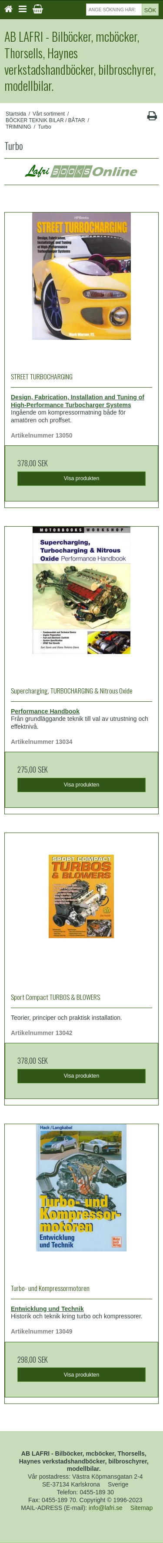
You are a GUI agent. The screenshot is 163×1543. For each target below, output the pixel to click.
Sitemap (141, 1507)
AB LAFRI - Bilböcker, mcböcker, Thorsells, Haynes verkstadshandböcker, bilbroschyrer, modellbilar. (80, 61)
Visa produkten (82, 478)
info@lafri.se (106, 1507)
